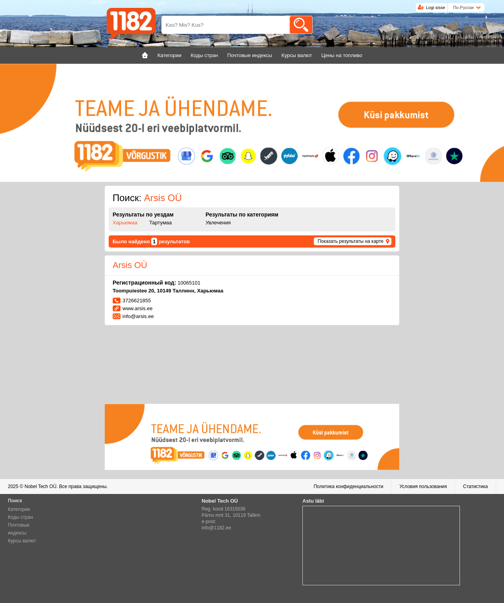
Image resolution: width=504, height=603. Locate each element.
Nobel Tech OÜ (40, 486)
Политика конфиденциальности (348, 486)
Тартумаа (160, 223)
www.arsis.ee (137, 308)
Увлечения (218, 223)
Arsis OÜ (130, 265)
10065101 (189, 283)
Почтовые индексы (19, 529)
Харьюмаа (125, 223)
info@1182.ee (216, 528)
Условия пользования (423, 486)
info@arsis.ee (138, 316)
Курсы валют (22, 541)
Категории (19, 509)
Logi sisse (435, 7)
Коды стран (20, 517)
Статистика (475, 486)
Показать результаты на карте (351, 241)
